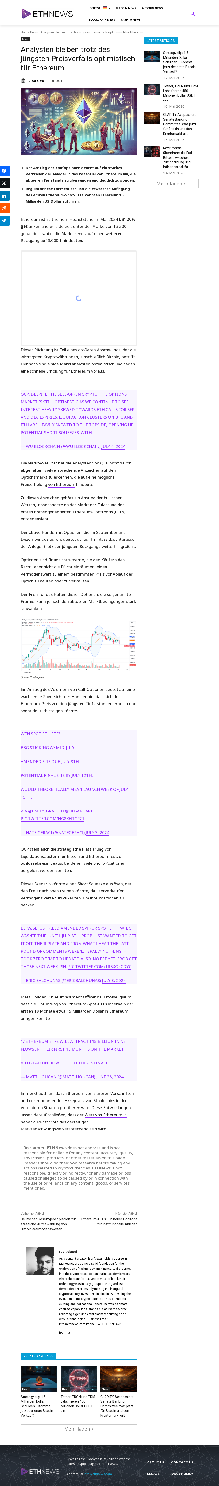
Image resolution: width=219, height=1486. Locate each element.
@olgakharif (79, 811)
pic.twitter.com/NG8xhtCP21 (52, 818)
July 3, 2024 (97, 832)
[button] (193, 14)
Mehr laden (79, 1425)
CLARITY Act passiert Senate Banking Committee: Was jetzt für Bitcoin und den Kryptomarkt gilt (117, 1404)
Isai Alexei (38, 80)
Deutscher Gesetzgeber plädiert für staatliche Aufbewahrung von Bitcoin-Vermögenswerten (48, 1224)
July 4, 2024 (113, 446)
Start (24, 32)
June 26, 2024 (110, 1077)
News (34, 32)
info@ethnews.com (98, 1470)
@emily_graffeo (46, 811)
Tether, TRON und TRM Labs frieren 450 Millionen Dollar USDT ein (78, 1400)
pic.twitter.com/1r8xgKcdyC (99, 966)
